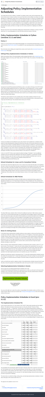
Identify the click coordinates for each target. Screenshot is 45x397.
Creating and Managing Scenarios (28, 291)
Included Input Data (38, 56)
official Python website (12, 45)
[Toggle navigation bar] (2, 1)
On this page (4, 5)
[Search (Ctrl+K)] (40, 2)
